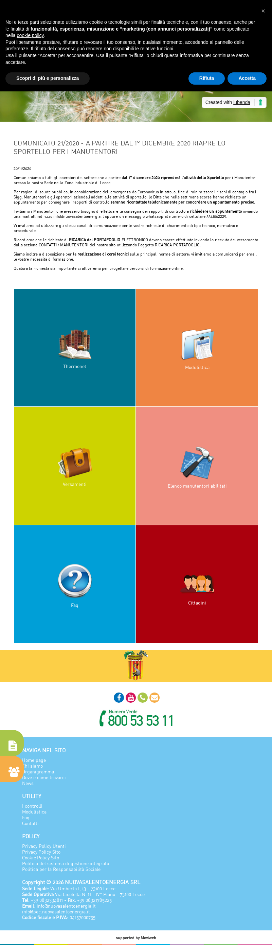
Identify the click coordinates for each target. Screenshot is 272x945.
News (28, 783)
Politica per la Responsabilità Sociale (61, 869)
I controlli (32, 806)
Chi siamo (32, 766)
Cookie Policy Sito (40, 857)
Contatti (30, 823)
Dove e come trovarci (44, 777)
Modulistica (34, 812)
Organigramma (38, 771)
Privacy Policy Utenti (44, 846)
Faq (26, 817)
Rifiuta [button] (206, 78)
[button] (263, 10)
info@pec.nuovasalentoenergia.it (56, 911)
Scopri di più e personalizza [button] (47, 78)
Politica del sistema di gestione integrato (65, 863)
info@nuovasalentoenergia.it (66, 906)
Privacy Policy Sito (41, 852)
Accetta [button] (247, 78)
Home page (34, 760)
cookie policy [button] (30, 35)
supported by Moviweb (136, 937)
